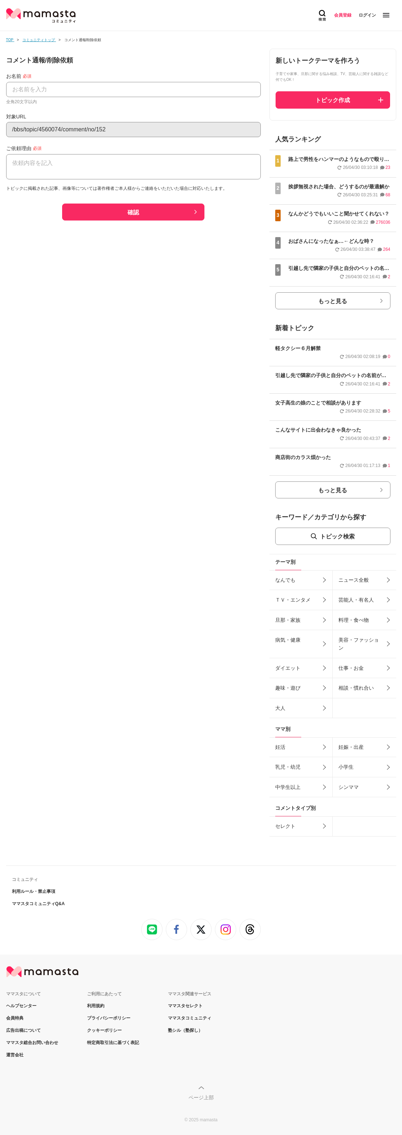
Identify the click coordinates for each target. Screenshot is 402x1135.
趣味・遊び (288, 688)
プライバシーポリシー (108, 1018)
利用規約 (95, 1006)
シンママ (348, 787)
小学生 (346, 767)
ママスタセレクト (185, 1006)
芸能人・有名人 (356, 600)
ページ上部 (201, 1097)
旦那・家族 (288, 620)
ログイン (367, 15)
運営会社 (14, 1055)
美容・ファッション (358, 644)
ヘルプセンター (21, 1006)
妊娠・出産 (351, 747)
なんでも (285, 580)
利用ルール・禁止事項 (33, 891)
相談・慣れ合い (356, 688)
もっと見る (332, 301)
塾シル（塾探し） (185, 1030)
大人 (280, 708)
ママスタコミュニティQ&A (38, 904)
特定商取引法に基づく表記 (113, 1042)
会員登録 (342, 15)
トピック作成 (332, 100)
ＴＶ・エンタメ (293, 600)
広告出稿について (23, 1030)
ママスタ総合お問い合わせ (32, 1042)
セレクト (285, 826)
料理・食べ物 (353, 620)
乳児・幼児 (288, 767)
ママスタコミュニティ (189, 1018)
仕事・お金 (351, 668)
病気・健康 (288, 640)
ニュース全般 (353, 580)
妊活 (280, 747)
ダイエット (288, 668)
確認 (133, 212)
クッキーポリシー (104, 1030)
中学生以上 (288, 787)
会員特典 (14, 1018)
